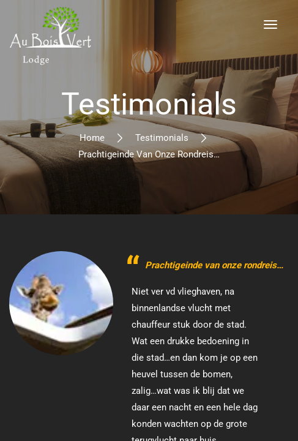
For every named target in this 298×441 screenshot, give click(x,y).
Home (92, 137)
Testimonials (161, 137)
